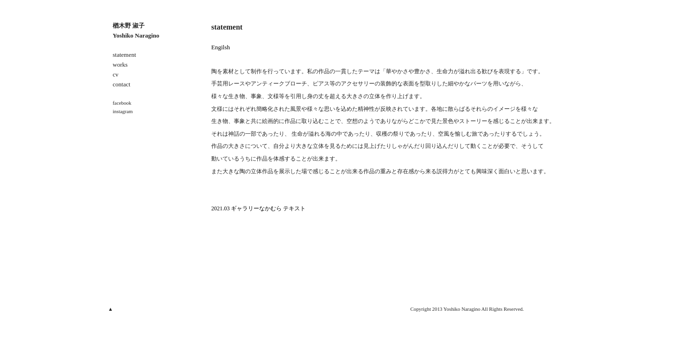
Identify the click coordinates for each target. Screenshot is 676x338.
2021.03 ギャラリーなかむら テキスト (258, 208)
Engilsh (220, 47)
